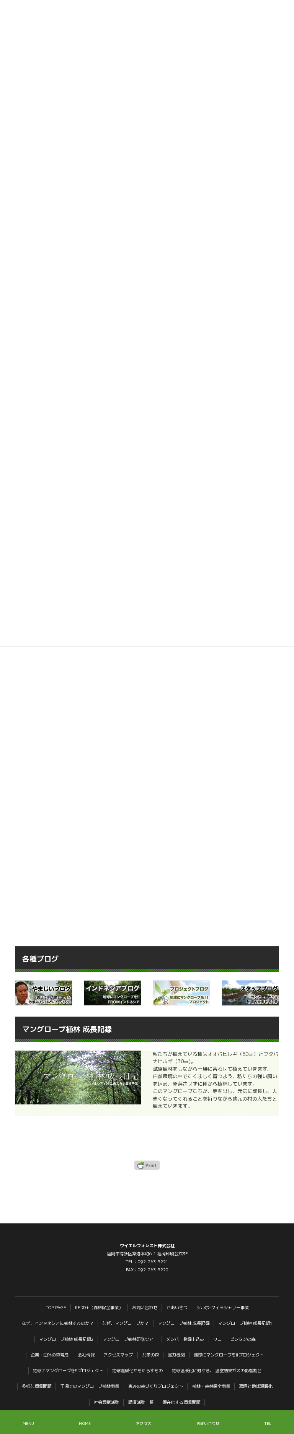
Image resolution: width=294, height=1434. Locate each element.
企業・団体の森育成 (50, 1355)
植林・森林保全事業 (211, 1386)
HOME (85, 1423)
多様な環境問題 (36, 1386)
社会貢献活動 (106, 1402)
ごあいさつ (177, 1308)
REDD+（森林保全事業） (99, 1308)
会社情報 (86, 1355)
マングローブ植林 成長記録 (183, 1323)
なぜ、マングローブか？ (125, 1323)
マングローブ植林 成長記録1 (245, 1323)
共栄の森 (150, 1355)
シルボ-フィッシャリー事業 (222, 1308)
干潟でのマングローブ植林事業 (89, 1386)
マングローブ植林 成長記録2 (66, 1339)
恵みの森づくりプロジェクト (155, 1386)
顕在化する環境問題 (181, 1402)
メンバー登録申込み (185, 1339)
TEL (267, 1423)
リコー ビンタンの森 (234, 1339)
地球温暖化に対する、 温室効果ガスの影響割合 (216, 1371)
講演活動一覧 (141, 1402)
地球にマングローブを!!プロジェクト (229, 1355)
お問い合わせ (144, 1308)
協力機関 (176, 1355)
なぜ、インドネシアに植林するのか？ (57, 1323)
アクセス (143, 1423)
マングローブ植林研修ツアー (130, 1339)
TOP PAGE (56, 1308)
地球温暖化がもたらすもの (137, 1371)
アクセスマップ (118, 1355)
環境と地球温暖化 (256, 1386)
